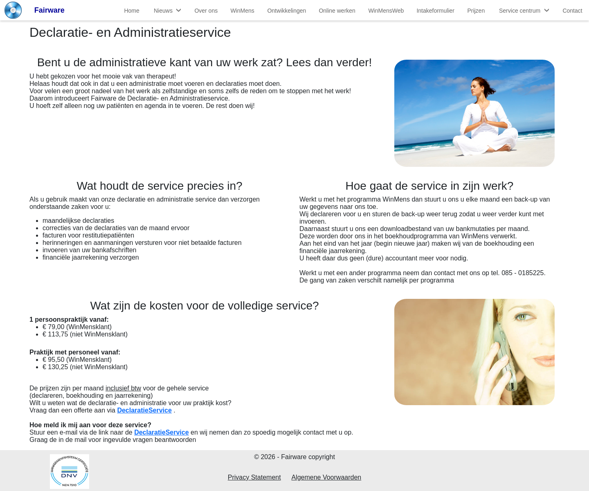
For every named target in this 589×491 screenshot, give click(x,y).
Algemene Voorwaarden (326, 477)
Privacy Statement (254, 477)
